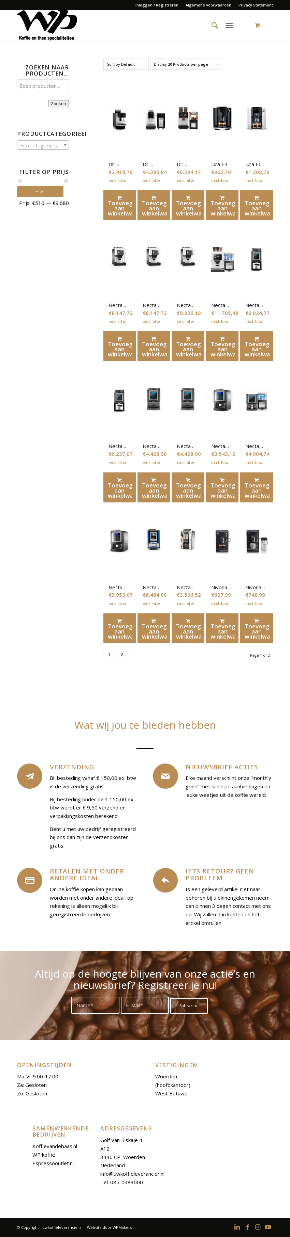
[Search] (212, 25)
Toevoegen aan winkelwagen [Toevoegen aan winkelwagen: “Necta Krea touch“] (154, 629)
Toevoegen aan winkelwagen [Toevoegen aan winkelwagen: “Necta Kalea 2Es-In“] (154, 347)
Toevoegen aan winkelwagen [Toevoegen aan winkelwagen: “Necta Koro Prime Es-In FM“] (257, 488)
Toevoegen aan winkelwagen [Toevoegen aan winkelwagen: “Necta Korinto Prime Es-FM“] (120, 488)
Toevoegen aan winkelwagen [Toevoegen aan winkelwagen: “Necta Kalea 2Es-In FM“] (188, 347)
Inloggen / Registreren (156, 4)
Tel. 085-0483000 (121, 1182)
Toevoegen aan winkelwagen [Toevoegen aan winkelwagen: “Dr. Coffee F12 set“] (154, 206)
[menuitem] (157, 5)
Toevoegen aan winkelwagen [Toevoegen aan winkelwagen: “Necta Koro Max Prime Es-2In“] (154, 488)
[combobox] (43, 145)
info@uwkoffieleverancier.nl (132, 1173)
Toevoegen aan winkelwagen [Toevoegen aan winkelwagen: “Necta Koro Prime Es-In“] (223, 488)
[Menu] (229, 25)
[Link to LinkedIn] (237, 1227)
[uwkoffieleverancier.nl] (47, 25)
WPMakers (122, 1227)
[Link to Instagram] (257, 1227)
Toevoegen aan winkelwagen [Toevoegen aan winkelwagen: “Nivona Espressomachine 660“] (257, 629)
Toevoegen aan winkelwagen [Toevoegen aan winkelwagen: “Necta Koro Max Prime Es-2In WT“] (188, 488)
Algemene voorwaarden (208, 4)
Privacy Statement (255, 4)
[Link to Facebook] (247, 1227)
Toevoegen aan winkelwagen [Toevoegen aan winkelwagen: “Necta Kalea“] (120, 347)
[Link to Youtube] (268, 1227)
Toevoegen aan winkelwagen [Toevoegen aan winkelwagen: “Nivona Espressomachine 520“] (223, 629)
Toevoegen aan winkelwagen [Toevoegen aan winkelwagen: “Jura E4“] (223, 206)
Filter (43, 191)
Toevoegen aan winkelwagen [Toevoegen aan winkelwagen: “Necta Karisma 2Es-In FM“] (223, 347)
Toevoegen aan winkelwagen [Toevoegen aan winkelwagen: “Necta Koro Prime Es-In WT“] (120, 629)
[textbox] (43, 145)
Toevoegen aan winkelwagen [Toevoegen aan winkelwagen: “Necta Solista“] (188, 629)
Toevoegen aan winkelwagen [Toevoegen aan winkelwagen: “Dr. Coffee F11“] (120, 206)
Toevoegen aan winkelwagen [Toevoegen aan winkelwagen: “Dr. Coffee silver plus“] (188, 206)
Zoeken (58, 103)
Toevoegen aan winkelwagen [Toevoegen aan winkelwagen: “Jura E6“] (257, 206)
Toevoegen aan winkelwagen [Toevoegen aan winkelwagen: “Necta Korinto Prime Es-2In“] (257, 347)
